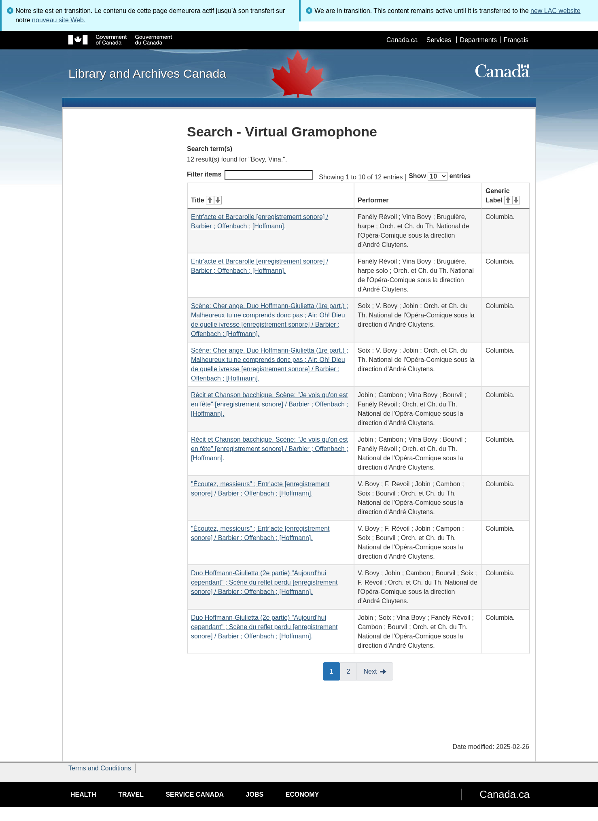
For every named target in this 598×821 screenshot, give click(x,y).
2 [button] (352, 671)
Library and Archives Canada (147, 73)
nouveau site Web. (58, 20)
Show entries (440, 176)
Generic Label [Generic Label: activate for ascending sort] (503, 195)
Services (438, 39)
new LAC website (555, 10)
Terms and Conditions (99, 768)
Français (516, 39)
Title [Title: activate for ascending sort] (206, 200)
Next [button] (370, 671)
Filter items (250, 175)
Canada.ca (402, 39)
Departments (478, 39)
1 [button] (335, 671)
